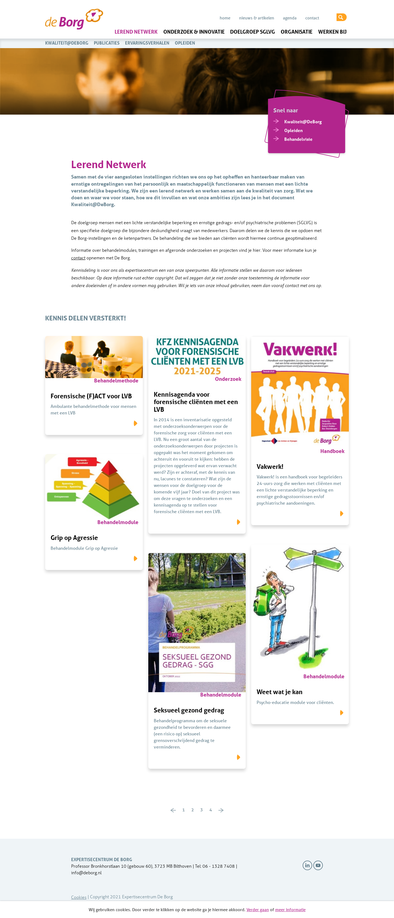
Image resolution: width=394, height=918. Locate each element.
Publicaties (107, 43)
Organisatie (296, 31)
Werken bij (332, 31)
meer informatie (290, 909)
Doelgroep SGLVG (252, 31)
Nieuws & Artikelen (256, 18)
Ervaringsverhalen (147, 43)
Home (225, 18)
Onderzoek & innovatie (194, 31)
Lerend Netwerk (136, 31)
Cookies (78, 897)
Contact (312, 18)
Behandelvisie (298, 139)
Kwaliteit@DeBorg (66, 43)
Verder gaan (258, 909)
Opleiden (185, 43)
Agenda (290, 18)
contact (78, 258)
